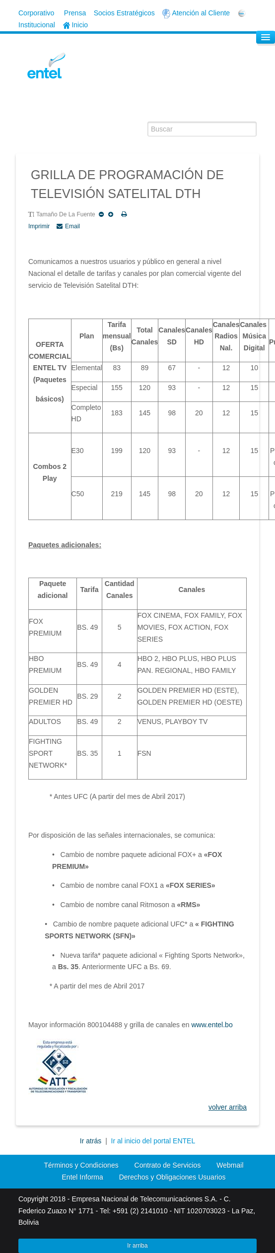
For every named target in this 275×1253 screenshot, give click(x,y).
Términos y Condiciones (81, 1165)
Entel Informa (82, 1177)
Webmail (229, 1165)
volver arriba (227, 1107)
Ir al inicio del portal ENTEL (153, 1141)
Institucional (36, 25)
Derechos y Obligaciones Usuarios (172, 1177)
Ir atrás (91, 1141)
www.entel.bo (211, 1025)
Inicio (75, 25)
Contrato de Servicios (168, 1165)
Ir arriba (137, 1245)
